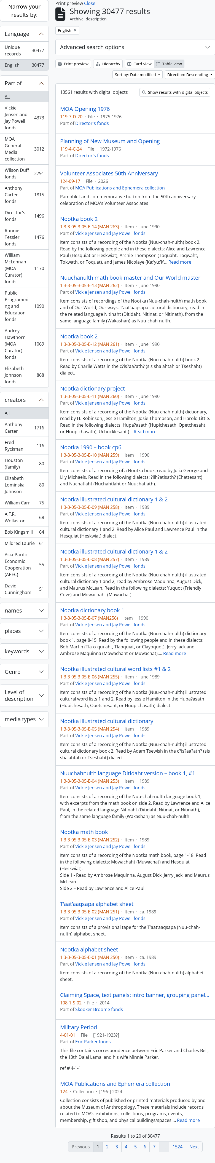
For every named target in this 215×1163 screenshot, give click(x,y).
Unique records (24, 50)
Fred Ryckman (24, 445)
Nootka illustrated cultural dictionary (106, 721)
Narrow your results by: (24, 10)
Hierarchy (108, 63)
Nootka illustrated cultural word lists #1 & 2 (115, 669)
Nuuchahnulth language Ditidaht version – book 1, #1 (127, 773)
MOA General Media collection (24, 149)
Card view (139, 63)
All (7, 96)
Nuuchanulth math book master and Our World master (130, 277)
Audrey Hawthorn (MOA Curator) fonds (24, 344)
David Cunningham (24, 589)
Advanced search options (92, 47)
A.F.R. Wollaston (24, 517)
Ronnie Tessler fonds (24, 237)
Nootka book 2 (79, 219)
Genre (12, 671)
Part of (13, 83)
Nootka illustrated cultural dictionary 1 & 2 (114, 499)
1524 (177, 1147)
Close (89, 3)
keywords (17, 651)
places (13, 631)
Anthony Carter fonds (24, 194)
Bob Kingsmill (24, 533)
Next (194, 1147)
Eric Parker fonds (93, 1042)
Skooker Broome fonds (99, 1009)
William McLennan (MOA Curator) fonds (24, 268)
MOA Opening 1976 (85, 109)
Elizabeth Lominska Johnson (24, 484)
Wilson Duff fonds (24, 173)
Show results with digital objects (175, 92)
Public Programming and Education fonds (24, 306)
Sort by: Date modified (136, 74)
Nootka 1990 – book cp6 (90, 447)
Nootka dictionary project (92, 388)
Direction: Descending (188, 74)
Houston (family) (24, 463)
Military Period (78, 1027)
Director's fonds (24, 216)
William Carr (24, 504)
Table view (169, 63)
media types (20, 719)
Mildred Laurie (24, 544)
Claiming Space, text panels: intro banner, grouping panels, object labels (135, 995)
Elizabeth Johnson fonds (24, 375)
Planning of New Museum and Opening (110, 141)
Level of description (19, 695)
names (13, 610)
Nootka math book (84, 832)
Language (17, 34)
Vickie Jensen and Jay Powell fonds (24, 118)
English (24, 66)
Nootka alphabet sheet (89, 949)
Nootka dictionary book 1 (92, 610)
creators (15, 399)
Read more (179, 262)
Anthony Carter (24, 427)
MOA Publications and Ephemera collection (120, 188)
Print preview (73, 63)
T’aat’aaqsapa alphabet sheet (96, 904)
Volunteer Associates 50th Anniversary (109, 173)
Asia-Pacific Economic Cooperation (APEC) (24, 565)
